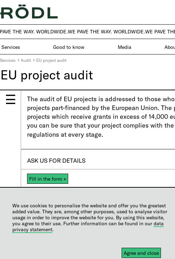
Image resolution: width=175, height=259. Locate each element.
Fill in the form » (47, 179)
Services (7, 60)
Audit (26, 60)
